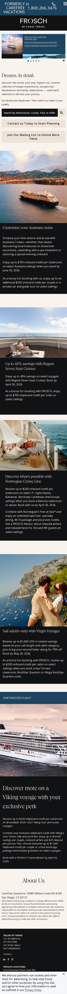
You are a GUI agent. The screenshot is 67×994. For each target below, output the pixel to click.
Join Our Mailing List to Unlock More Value (33, 136)
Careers (7, 953)
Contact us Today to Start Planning (33, 123)
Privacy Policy (33, 990)
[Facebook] (8, 959)
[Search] (61, 113)
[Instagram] (12, 959)
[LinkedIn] (4, 959)
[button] (63, 974)
